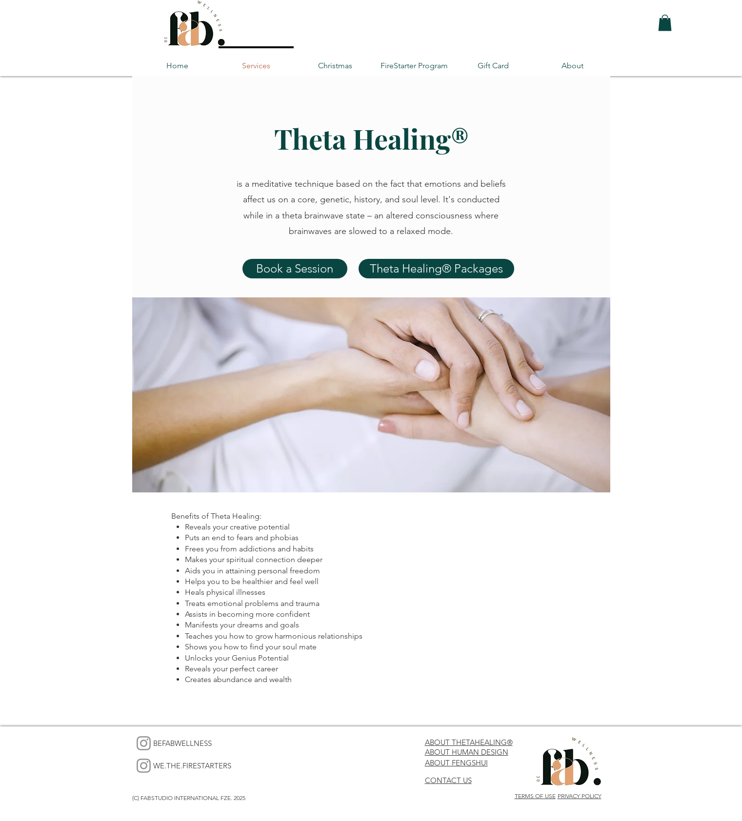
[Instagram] (143, 743)
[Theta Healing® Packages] (436, 268)
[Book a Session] (294, 268)
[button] (665, 23)
